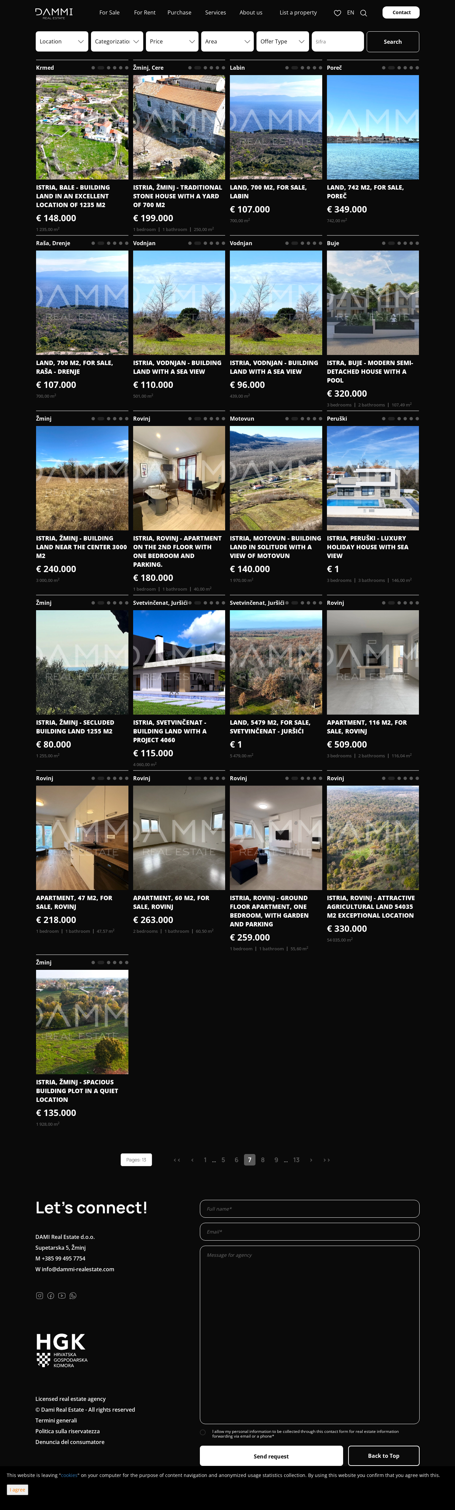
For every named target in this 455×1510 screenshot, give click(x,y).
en (350, 12)
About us (250, 12)
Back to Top (383, 1455)
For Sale (109, 12)
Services (215, 12)
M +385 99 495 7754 (60, 1258)
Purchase (179, 12)
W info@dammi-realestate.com (74, 1269)
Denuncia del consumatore (69, 1442)
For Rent (144, 12)
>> (327, 1159)
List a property (298, 12)
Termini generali (56, 1420)
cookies (69, 1475)
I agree (17, 1489)
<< (177, 1159)
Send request (271, 1456)
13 (296, 1159)
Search (393, 41)
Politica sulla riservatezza (67, 1431)
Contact (401, 12)
